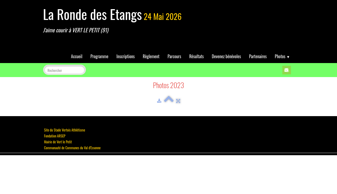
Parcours (174, 56)
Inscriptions (125, 56)
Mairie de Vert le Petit (58, 141)
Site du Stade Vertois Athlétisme (64, 130)
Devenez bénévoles (226, 56)
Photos (282, 56)
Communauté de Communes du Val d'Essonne (72, 147)
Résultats (196, 56)
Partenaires (258, 56)
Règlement (151, 56)
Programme (100, 56)
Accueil (76, 56)
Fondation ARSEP (54, 135)
